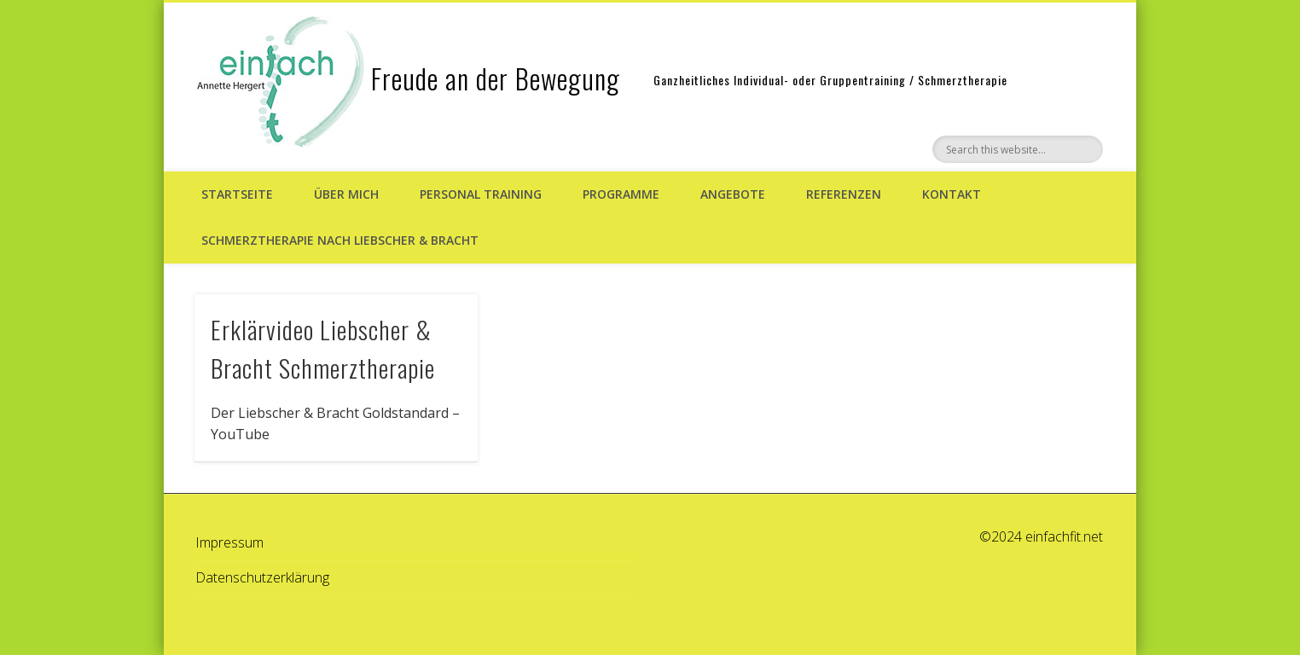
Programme (621, 194)
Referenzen (843, 194)
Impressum (229, 542)
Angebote (732, 194)
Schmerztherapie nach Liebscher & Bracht (340, 240)
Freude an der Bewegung (495, 78)
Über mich (346, 194)
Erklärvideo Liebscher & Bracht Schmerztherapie (323, 347)
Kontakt (951, 194)
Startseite (237, 194)
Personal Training (481, 194)
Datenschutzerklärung (262, 577)
